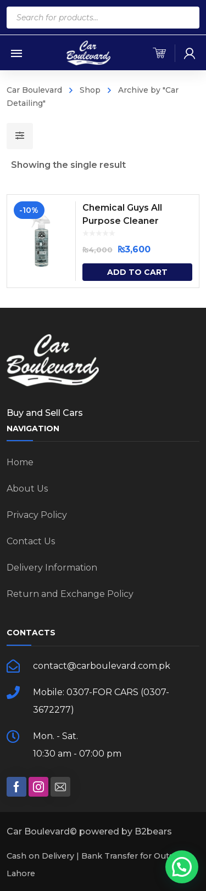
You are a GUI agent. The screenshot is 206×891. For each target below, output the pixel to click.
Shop (90, 90)
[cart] (159, 53)
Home (20, 462)
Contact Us (31, 541)
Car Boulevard (34, 90)
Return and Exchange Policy (70, 594)
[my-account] (189, 53)
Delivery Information (52, 567)
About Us (27, 488)
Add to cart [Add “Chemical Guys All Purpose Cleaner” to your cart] (137, 272)
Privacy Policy (37, 515)
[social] (16, 787)
